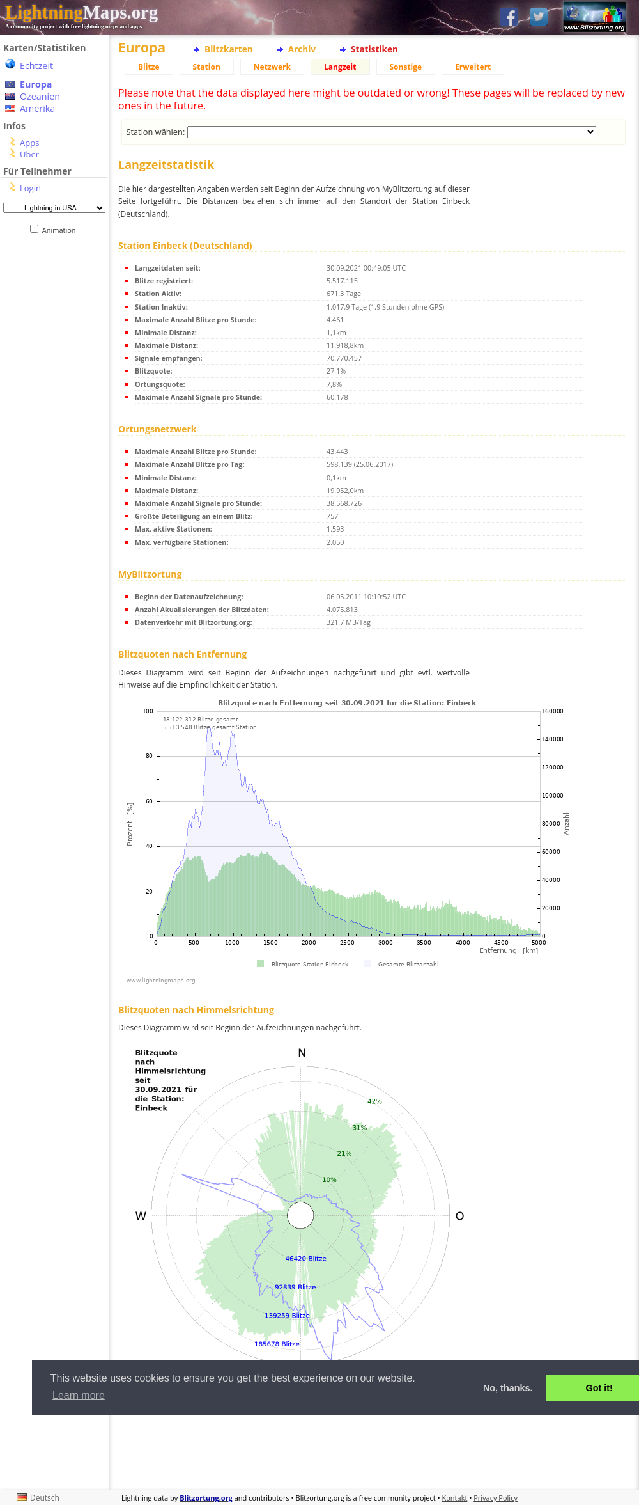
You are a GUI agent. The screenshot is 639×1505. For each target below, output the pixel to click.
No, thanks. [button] (508, 1388)
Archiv (302, 49)
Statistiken (374, 49)
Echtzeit (36, 65)
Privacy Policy (495, 1497)
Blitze (149, 66)
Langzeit (340, 66)
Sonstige (406, 66)
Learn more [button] (78, 1395)
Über (29, 154)
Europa (36, 84)
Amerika (37, 108)
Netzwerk (272, 66)
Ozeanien (40, 96)
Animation (61, 230)
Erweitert (473, 66)
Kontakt (455, 1497)
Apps (29, 142)
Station (206, 66)
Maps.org (81, 12)
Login (30, 188)
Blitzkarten (228, 49)
